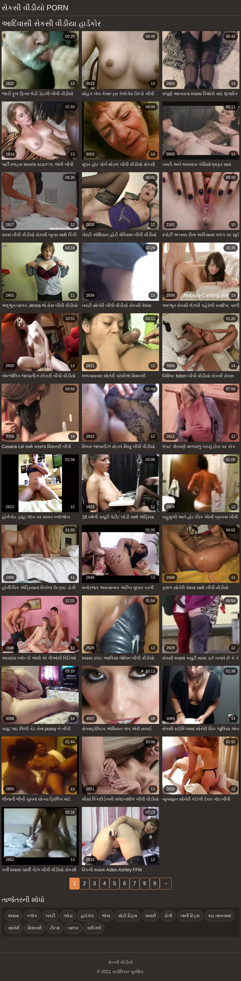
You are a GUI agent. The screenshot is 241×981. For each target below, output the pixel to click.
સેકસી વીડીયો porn (35, 7)
